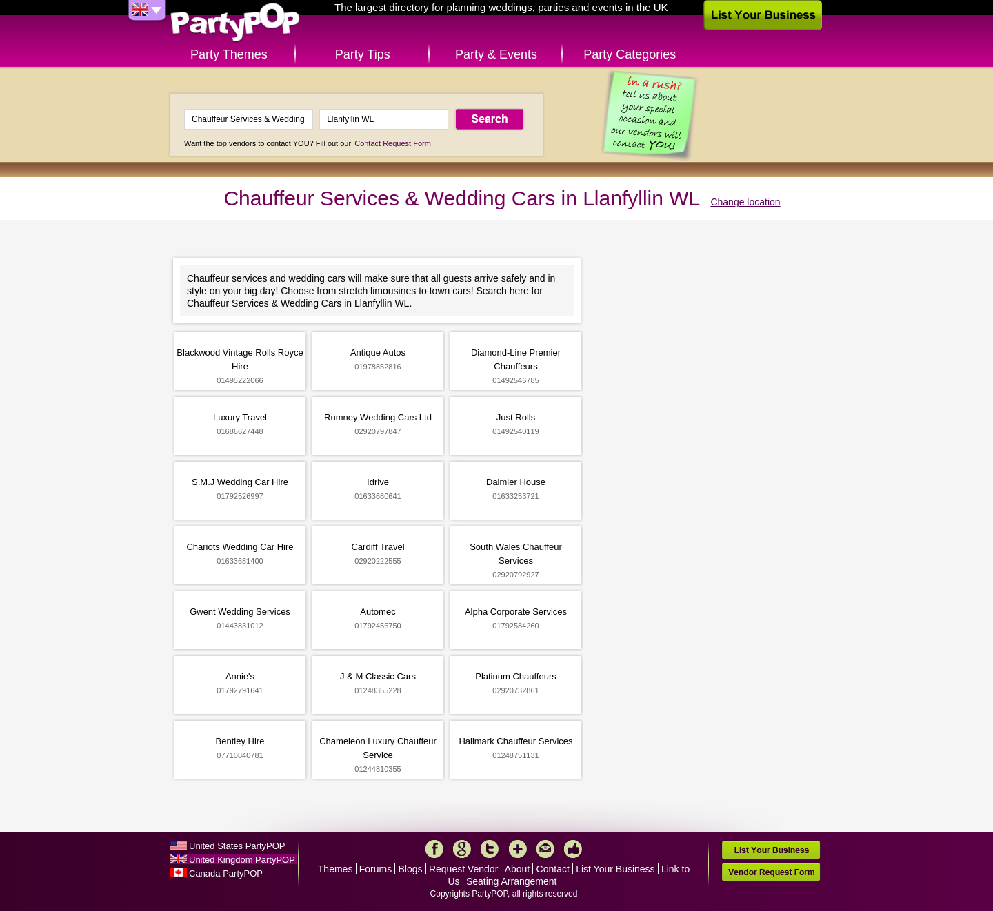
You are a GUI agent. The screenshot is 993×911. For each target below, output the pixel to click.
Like (573, 849)
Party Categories (629, 54)
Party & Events (496, 54)
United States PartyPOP (237, 846)
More (518, 849)
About (517, 868)
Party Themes (229, 54)
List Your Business (615, 868)
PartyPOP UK (235, 23)
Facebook (434, 849)
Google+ (462, 849)
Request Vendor (463, 868)
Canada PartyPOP (226, 873)
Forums (375, 868)
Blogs (411, 868)
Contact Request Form (392, 143)
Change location (745, 201)
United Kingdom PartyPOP (242, 859)
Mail (545, 849)
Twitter (490, 849)
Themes (335, 868)
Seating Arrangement (511, 881)
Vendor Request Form (771, 872)
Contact (553, 868)
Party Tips (362, 54)
